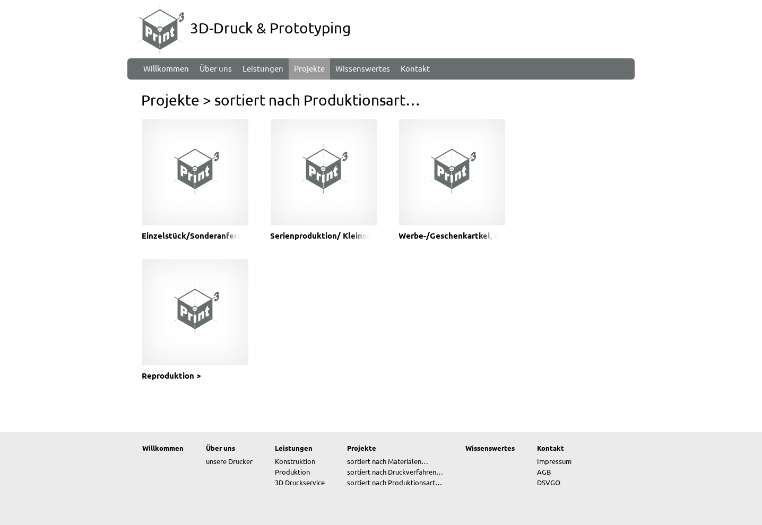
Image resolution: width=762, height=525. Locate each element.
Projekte (170, 100)
